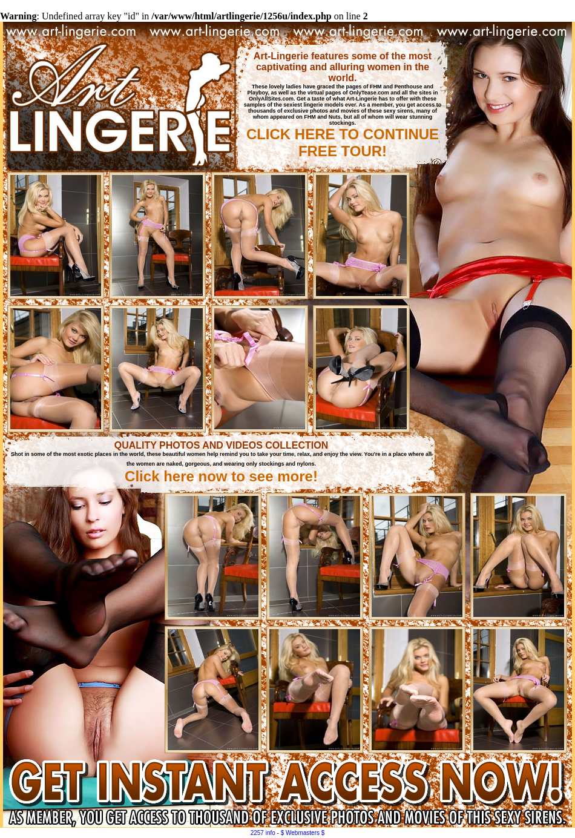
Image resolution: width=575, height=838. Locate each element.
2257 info (263, 833)
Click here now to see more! (221, 476)
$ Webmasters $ (303, 833)
